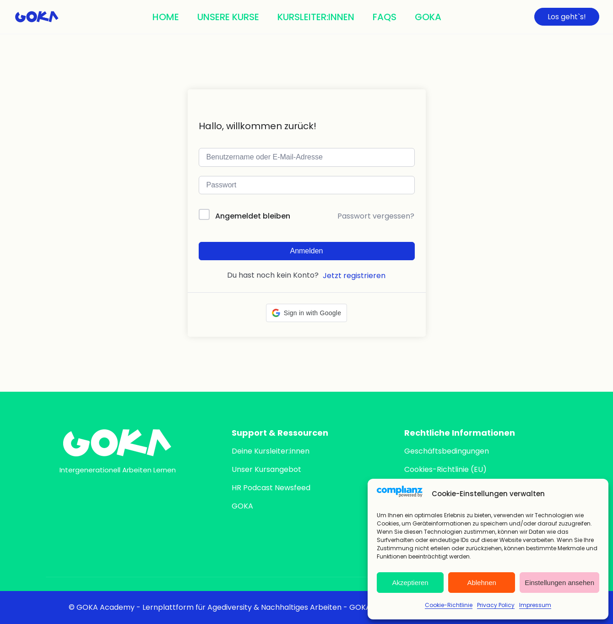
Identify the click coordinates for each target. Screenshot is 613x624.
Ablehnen (481, 582)
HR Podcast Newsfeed (271, 487)
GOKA (242, 506)
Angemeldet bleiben (252, 216)
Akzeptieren (410, 582)
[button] (306, 313)
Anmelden (306, 251)
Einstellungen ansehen (559, 582)
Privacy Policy (496, 605)
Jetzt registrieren (354, 275)
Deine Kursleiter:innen (270, 451)
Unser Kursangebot (266, 469)
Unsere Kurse (228, 17)
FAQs (384, 17)
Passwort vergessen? (375, 216)
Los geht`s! (567, 16)
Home (165, 17)
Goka (428, 17)
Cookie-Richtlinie (448, 605)
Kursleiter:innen (315, 17)
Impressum (535, 605)
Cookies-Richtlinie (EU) (445, 469)
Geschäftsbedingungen (446, 451)
